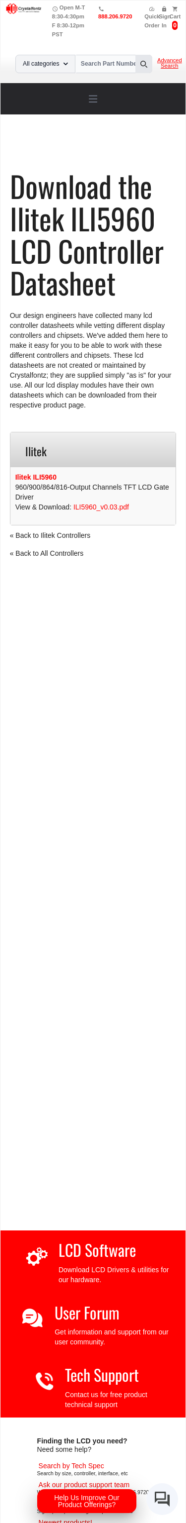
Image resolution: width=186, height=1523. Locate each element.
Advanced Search (169, 63)
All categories (45, 63)
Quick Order (152, 17)
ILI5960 (61, 154)
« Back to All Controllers (47, 553)
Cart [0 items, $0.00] (175, 16)
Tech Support (102, 1374)
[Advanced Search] (71, 1466)
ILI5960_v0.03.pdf (101, 507)
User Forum (87, 1312)
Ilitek (35, 154)
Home (31, 147)
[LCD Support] (84, 1485)
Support (61, 147)
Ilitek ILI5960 (36, 477)
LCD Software (97, 1249)
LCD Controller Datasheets (121, 147)
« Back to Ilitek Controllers (50, 535)
